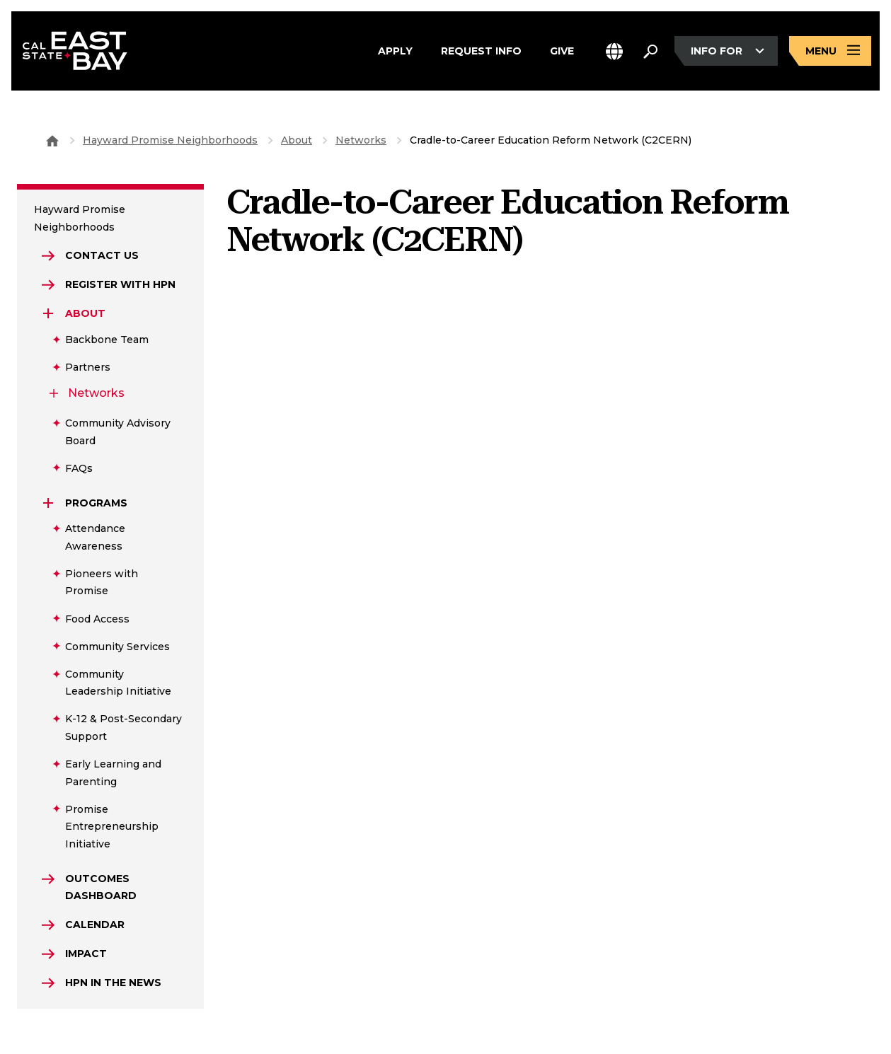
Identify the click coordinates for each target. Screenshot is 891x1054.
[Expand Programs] (48, 503)
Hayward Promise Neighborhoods (170, 140)
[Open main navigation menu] (830, 51)
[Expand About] (48, 313)
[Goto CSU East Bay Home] (52, 140)
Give (562, 51)
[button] (614, 51)
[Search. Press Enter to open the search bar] (650, 51)
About (296, 140)
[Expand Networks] (53, 393)
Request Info (481, 51)
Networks (360, 140)
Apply (395, 51)
